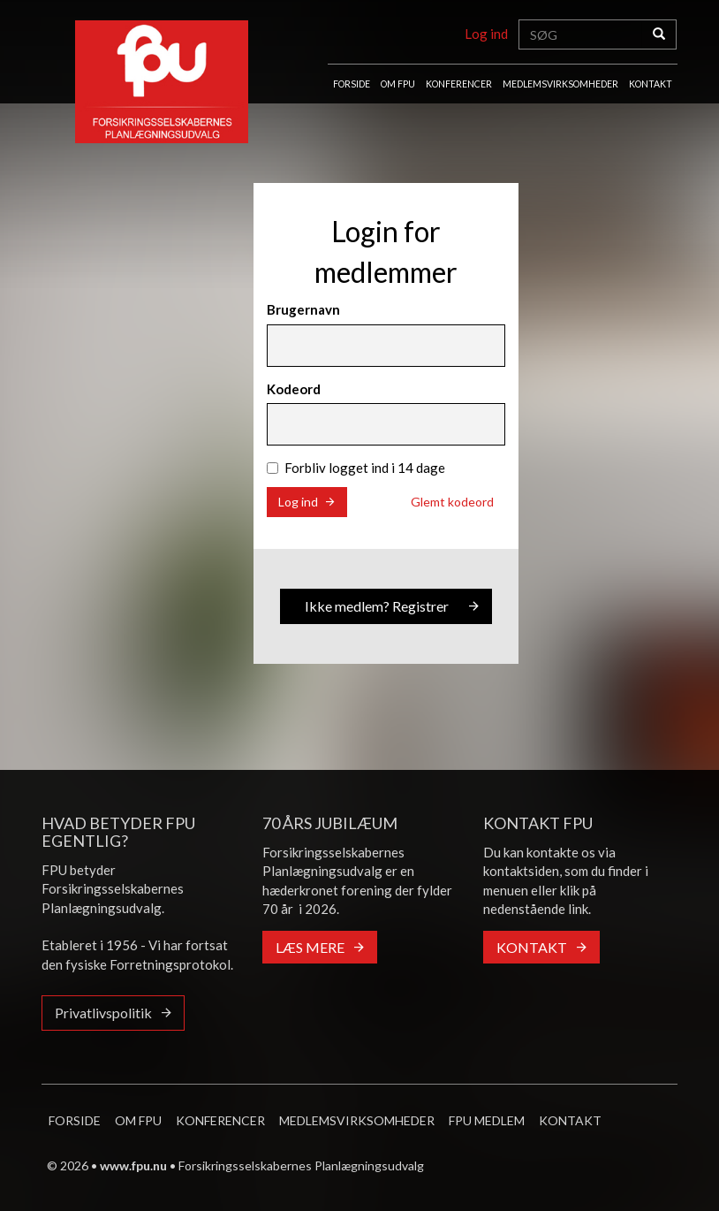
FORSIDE (351, 84)
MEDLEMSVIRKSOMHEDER (560, 84)
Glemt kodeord (452, 501)
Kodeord (294, 389)
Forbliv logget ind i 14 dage (356, 468)
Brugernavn (303, 309)
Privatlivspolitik (103, 1012)
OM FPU (398, 84)
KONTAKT (650, 84)
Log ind (486, 34)
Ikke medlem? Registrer (377, 606)
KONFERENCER (459, 84)
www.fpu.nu (133, 1165)
